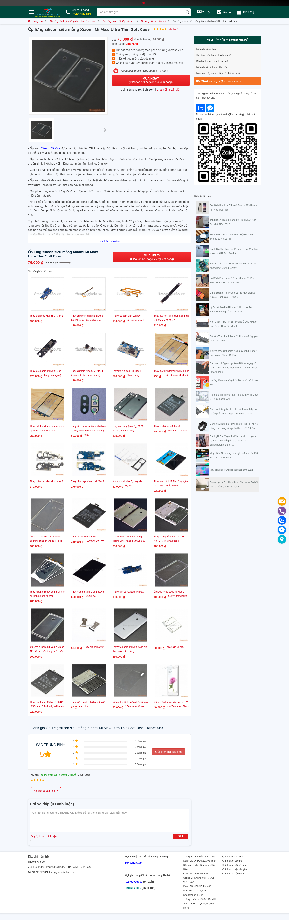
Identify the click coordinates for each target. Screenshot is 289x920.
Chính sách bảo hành (233, 873)
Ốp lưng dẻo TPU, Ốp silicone (118, 21)
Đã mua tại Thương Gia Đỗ (58, 774)
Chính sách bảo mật (232, 860)
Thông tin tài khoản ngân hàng (199, 856)
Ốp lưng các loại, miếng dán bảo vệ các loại (73, 21)
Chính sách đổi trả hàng (234, 865)
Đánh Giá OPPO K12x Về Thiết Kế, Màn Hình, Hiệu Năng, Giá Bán (199, 865)
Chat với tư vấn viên (169, 89)
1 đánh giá (173, 29)
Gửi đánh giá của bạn (168, 751)
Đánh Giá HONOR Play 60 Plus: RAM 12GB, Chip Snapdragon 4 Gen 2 (197, 890)
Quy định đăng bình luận (44, 836)
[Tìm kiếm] (187, 12)
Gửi (180, 836)
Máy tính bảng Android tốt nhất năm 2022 (231, 470)
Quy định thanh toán (232, 856)
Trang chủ (35, 21)
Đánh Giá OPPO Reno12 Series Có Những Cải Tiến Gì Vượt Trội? (198, 878)
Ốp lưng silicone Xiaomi (153, 21)
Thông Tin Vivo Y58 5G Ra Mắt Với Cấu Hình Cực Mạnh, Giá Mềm (199, 903)
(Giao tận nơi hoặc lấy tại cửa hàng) (151, 80)
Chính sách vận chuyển (234, 869)
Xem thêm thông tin (109, 241)
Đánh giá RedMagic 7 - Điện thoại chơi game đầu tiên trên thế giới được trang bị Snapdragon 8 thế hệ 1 (233, 440)
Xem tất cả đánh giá (46, 790)
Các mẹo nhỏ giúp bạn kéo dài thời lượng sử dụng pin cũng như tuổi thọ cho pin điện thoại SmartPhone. (233, 367)
